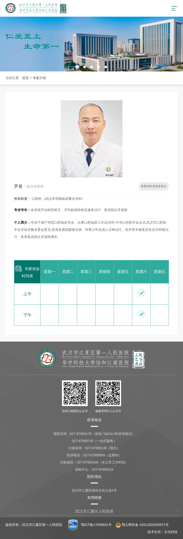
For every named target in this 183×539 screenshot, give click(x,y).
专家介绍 (39, 78)
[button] (77, 67)
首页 (25, 78)
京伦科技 (171, 532)
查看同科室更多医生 (154, 186)
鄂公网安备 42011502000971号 (142, 525)
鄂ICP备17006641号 (96, 525)
